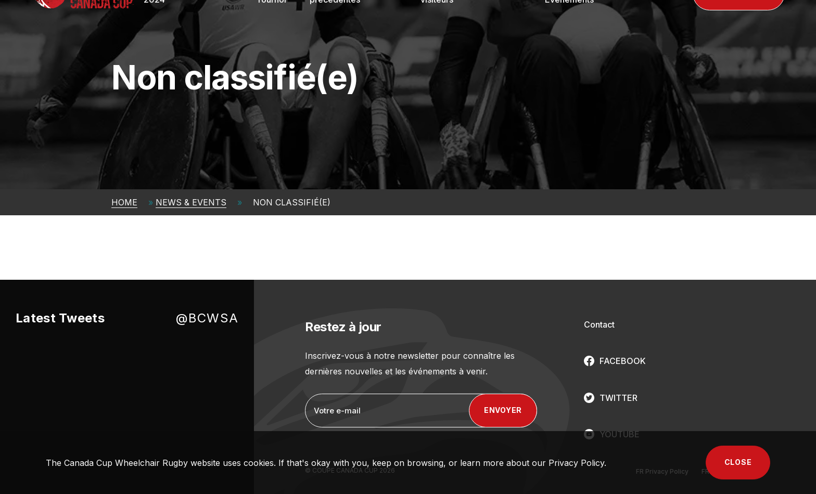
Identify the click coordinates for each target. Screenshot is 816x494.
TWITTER (619, 398)
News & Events (191, 202)
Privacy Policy (576, 463)
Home (124, 202)
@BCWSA (207, 318)
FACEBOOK (623, 361)
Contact (599, 324)
